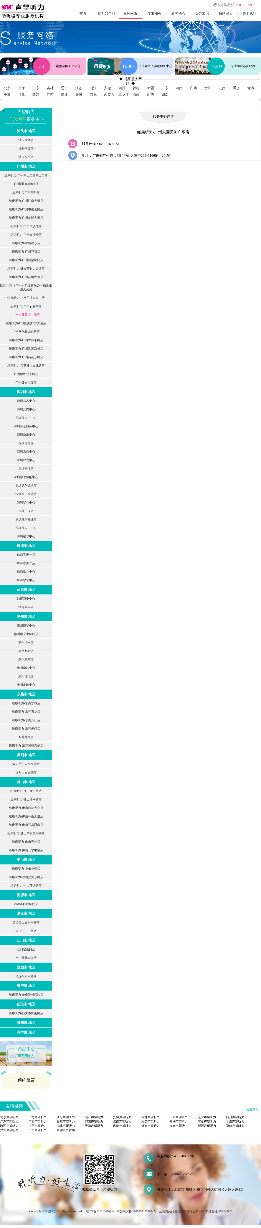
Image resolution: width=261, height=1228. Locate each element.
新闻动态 (178, 13)
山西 (150, 95)
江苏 (78, 88)
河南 (179, 88)
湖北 (64, 95)
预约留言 (226, 13)
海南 (136, 95)
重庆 (236, 88)
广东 (164, 88)
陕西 (35, 95)
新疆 (150, 88)
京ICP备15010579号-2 (100, 1211)
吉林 (50, 88)
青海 (250, 88)
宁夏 (7, 95)
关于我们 (249, 13)
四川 (121, 88)
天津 (78, 95)
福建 (136, 88)
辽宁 (64, 88)
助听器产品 (106, 13)
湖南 (164, 95)
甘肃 (21, 95)
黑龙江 (123, 95)
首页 (82, 13)
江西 (50, 95)
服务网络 (130, 13)
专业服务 (155, 13)
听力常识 (202, 13)
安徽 (107, 88)
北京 (7, 88)
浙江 (93, 88)
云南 (222, 88)
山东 (35, 88)
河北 (93, 95)
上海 (21, 88)
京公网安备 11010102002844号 (137, 1211)
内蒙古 (109, 95)
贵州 (207, 88)
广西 (193, 88)
